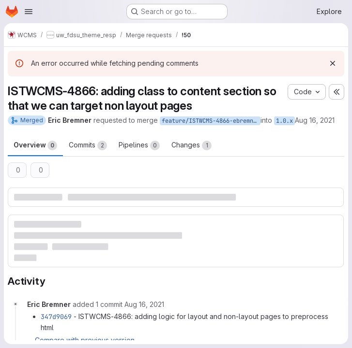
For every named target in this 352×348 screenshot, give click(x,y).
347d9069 (56, 316)
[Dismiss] (332, 63)
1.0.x (284, 121)
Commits (88, 145)
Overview (35, 145)
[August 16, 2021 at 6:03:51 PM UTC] (144, 304)
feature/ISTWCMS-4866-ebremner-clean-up (211, 121)
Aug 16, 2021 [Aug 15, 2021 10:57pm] (315, 120)
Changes (191, 145)
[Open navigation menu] (28, 11)
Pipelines (139, 145)
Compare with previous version (85, 340)
